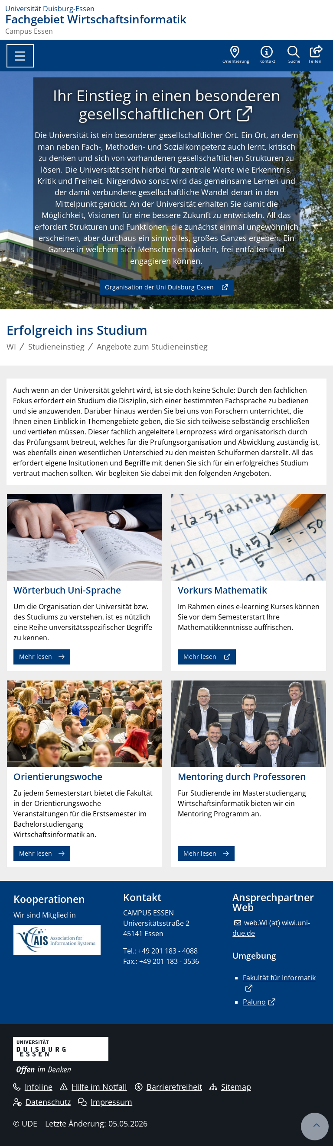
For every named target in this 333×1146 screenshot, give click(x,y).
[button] (314, 55)
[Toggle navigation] (20, 55)
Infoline (32, 1087)
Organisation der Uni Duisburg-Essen (159, 287)
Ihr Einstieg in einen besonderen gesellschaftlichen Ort (166, 104)
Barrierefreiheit (168, 1087)
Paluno (254, 1002)
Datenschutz (42, 1102)
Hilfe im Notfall (93, 1087)
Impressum (105, 1102)
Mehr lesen (35, 656)
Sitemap (230, 1087)
